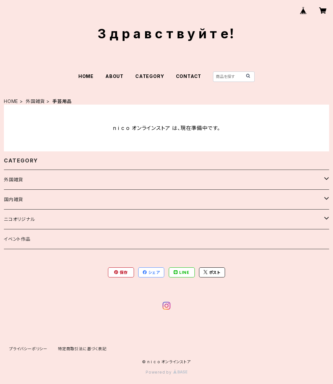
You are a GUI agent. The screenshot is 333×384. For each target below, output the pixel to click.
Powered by (166, 372)
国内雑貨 (13, 199)
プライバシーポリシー (28, 348)
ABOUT (114, 76)
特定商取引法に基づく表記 (82, 348)
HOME (86, 76)
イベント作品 (17, 239)
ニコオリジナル (19, 219)
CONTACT (189, 76)
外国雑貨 (35, 101)
